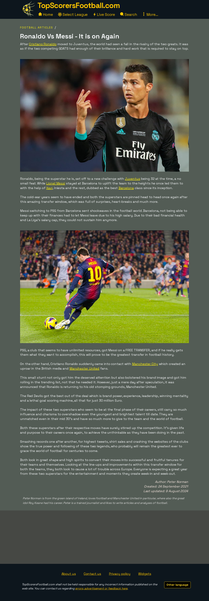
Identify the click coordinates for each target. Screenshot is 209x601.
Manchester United (84, 368)
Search (128, 14)
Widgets (144, 574)
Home (45, 14)
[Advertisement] (104, 537)
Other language (177, 585)
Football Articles (36, 27)
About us (68, 574)
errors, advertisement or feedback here (101, 588)
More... (150, 14)
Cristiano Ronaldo (42, 44)
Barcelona (126, 188)
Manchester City (145, 364)
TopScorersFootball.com (78, 5)
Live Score (104, 14)
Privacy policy (120, 574)
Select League (73, 14)
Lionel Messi (55, 183)
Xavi (49, 188)
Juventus (132, 179)
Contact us (92, 574)
